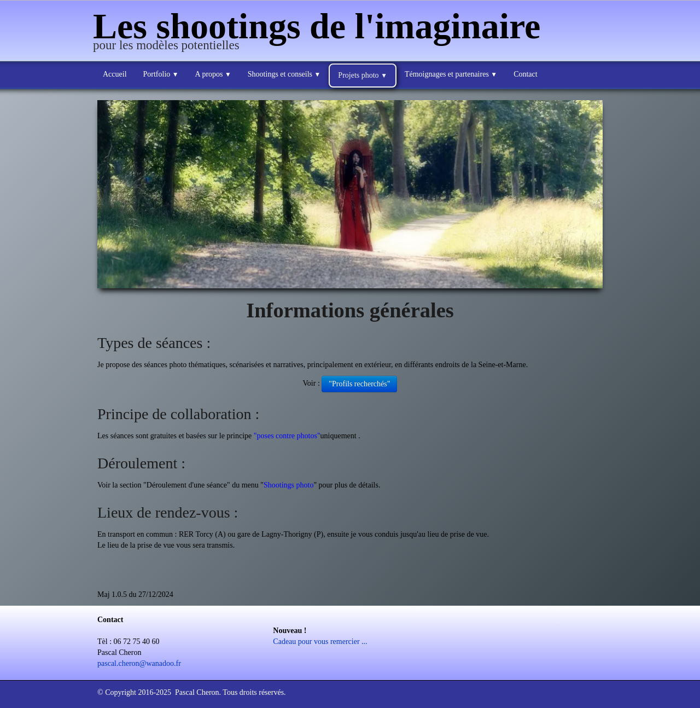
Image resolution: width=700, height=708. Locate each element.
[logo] (321, 31)
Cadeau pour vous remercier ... (320, 641)
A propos (213, 74)
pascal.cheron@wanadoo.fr (139, 663)
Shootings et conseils (284, 74)
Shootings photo (288, 485)
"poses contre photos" (287, 436)
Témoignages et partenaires (451, 74)
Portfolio (161, 74)
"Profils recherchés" (359, 384)
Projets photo (362, 75)
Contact (526, 74)
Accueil (115, 74)
